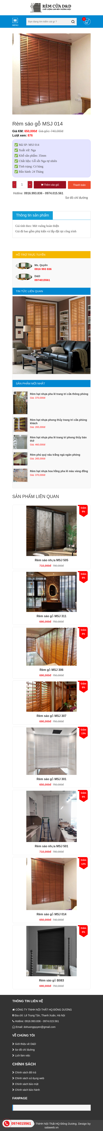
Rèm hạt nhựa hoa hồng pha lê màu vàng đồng (59, 471)
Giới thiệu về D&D (24, 1043)
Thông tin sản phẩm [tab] (32, 215)
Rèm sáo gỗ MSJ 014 (51, 914)
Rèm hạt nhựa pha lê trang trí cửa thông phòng (59, 393)
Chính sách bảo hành (26, 1089)
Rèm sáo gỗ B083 (51, 980)
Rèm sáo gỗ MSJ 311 (51, 616)
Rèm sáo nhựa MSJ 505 (51, 560)
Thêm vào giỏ (50, 184)
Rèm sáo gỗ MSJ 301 (51, 779)
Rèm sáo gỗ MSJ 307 (51, 715)
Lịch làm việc (21, 1055)
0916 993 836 (43, 269)
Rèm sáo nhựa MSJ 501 (51, 846)
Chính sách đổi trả (24, 1072)
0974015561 (42, 280)
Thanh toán (79, 184)
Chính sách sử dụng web (28, 1078)
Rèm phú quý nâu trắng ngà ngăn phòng (55, 454)
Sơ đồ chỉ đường (76, 197)
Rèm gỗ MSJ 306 (51, 669)
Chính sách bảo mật (25, 1084)
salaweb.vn (51, 1127)
